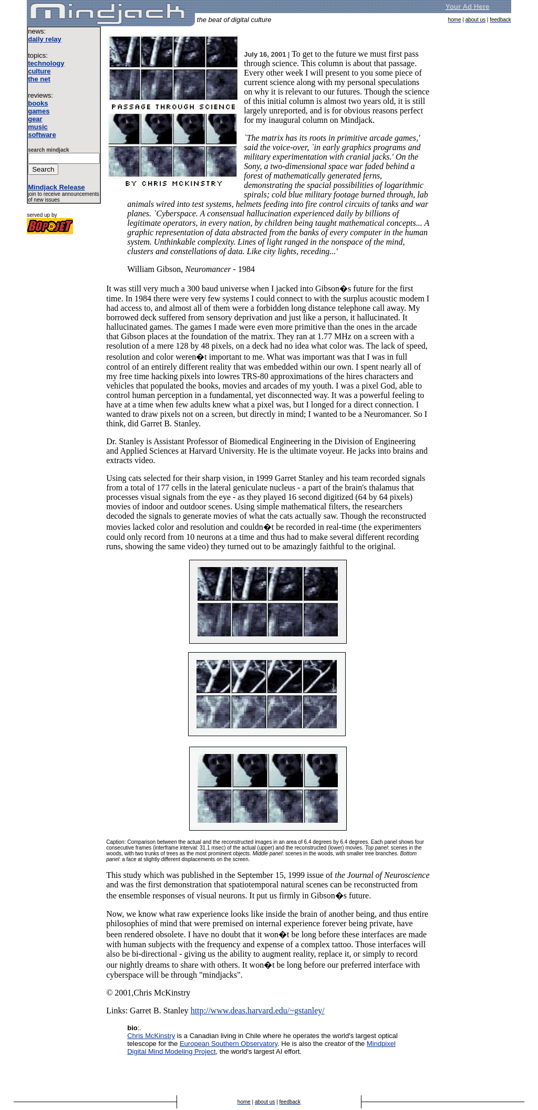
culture (39, 71)
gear (35, 119)
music (38, 127)
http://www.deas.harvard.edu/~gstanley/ (258, 1010)
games (38, 111)
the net (39, 79)
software (42, 135)
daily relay (44, 39)
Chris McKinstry (151, 1036)
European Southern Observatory (228, 1044)
